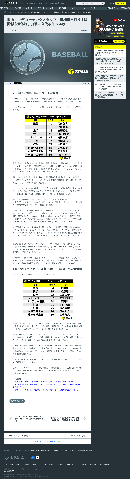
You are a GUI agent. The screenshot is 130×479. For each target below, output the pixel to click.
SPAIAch (125, 8)
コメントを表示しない (78, 436)
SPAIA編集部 (85, 30)
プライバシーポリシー (11, 464)
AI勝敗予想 (4, 8)
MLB (51, 8)
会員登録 (110, 3)
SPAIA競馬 (9, 471)
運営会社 (83, 464)
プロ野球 (17, 8)
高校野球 (62, 8)
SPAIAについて (38, 464)
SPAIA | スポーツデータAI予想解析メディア (24, 476)
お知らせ (93, 464)
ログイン (120, 3)
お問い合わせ (104, 464)
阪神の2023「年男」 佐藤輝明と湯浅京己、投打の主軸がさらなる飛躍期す (44, 382)
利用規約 (26, 464)
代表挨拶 (51, 464)
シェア (10, 83)
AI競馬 (110, 8)
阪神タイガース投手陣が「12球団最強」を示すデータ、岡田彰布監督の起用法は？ (46, 390)
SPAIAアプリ (71, 464)
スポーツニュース (78, 8)
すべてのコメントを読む (45, 441)
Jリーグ (29, 8)
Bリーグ (41, 8)
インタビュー (95, 8)
